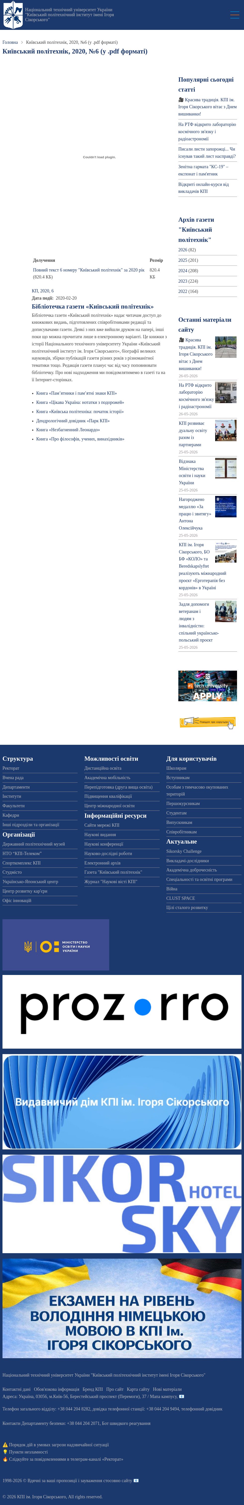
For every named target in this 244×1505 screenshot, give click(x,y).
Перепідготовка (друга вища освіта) (118, 787)
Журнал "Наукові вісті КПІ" (110, 881)
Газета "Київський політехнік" (113, 872)
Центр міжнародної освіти (109, 805)
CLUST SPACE (180, 898)
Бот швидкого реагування (126, 1423)
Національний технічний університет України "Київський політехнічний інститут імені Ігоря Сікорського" (69, 14)
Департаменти (16, 787)
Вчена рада (13, 777)
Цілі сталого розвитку (187, 907)
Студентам (176, 812)
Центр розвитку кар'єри (24, 891)
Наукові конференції (103, 844)
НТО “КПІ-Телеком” (22, 853)
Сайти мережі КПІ (101, 825)
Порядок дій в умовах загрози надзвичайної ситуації (59, 1444)
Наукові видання (100, 834)
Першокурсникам (183, 803)
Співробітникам (181, 831)
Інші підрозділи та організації (30, 824)
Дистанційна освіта (102, 768)
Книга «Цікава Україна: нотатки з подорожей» (80, 402)
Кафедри (10, 815)
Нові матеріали (167, 1389)
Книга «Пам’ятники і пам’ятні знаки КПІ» (76, 393)
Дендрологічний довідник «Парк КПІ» (73, 420)
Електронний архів (102, 862)
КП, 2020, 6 (43, 290)
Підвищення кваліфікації (108, 796)
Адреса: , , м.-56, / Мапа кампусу (89, 1396)
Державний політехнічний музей (33, 844)
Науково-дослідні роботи (108, 853)
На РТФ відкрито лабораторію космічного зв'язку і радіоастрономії (207, 131)
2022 (182, 291)
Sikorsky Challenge (184, 851)
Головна (10, 42)
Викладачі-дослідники (187, 860)
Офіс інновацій (16, 900)
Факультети (13, 805)
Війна (171, 888)
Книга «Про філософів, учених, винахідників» (80, 438)
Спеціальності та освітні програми (199, 879)
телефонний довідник (202, 1408)
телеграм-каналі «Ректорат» (96, 1459)
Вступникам (178, 777)
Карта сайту (138, 1389)
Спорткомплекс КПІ (21, 862)
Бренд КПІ (93, 1389)
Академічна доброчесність (191, 869)
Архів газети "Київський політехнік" (196, 229)
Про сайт (114, 1389)
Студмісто (12, 872)
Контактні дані (16, 1389)
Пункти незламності (28, 1452)
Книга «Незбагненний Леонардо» (68, 429)
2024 (182, 270)
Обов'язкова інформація (56, 1389)
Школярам (176, 768)
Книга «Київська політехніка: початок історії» (80, 411)
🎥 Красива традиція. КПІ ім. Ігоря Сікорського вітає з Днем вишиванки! (207, 107)
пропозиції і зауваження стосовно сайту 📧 (97, 1480)
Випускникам (179, 822)
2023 (182, 281)
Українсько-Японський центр (30, 881)
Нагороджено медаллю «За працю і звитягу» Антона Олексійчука (195, 514)
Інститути (11, 796)
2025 (182, 260)
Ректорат (10, 768)
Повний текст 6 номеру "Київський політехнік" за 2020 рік (89, 270)
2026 (182, 249)
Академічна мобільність (107, 777)
